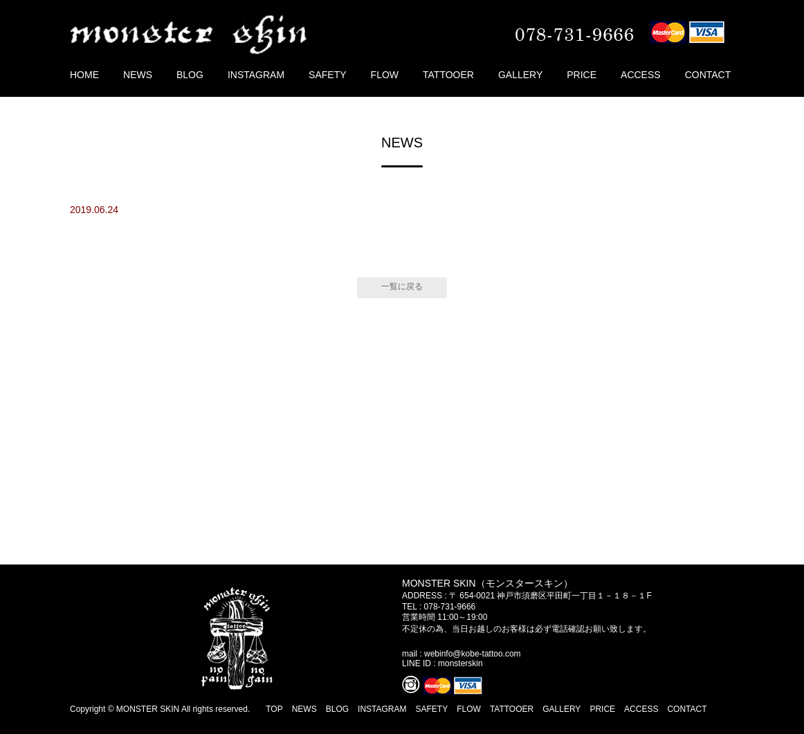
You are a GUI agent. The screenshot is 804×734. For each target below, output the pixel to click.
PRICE (581, 74)
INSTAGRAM (256, 74)
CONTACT (708, 74)
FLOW (385, 74)
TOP (274, 709)
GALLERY (520, 74)
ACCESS (641, 74)
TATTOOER (448, 74)
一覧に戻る (402, 286)
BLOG (189, 74)
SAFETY (327, 74)
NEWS (137, 74)
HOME (84, 74)
